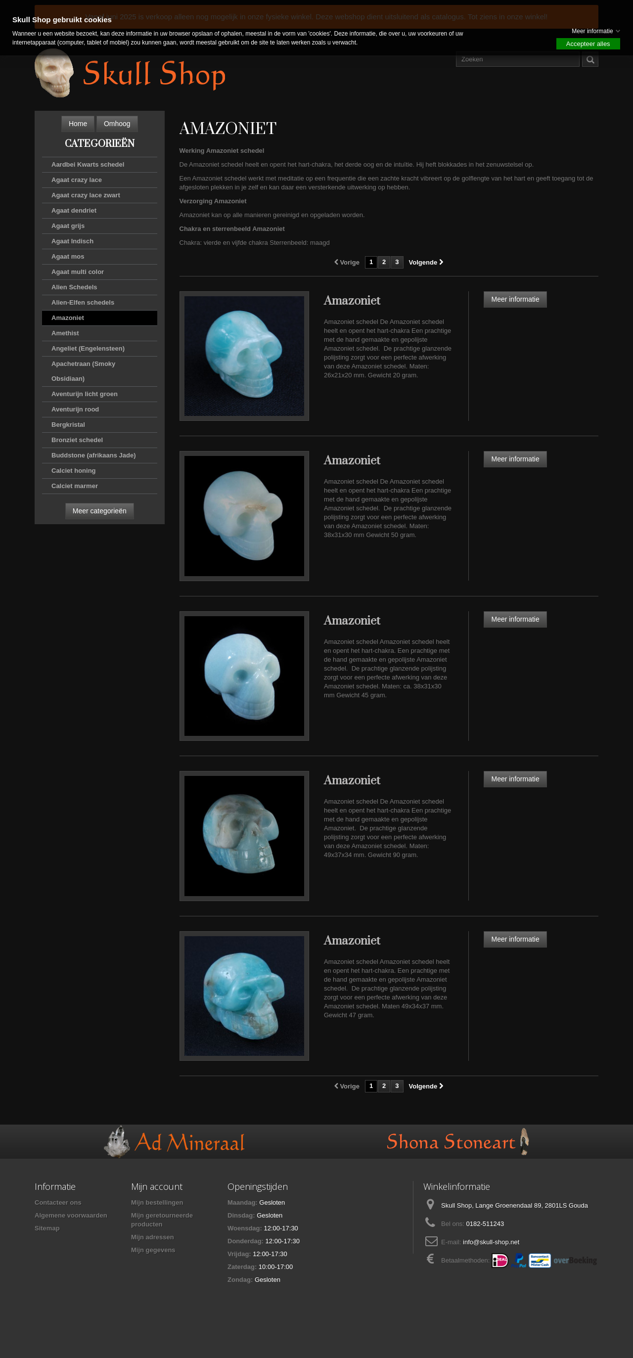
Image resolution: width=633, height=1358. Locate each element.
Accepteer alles (588, 43)
